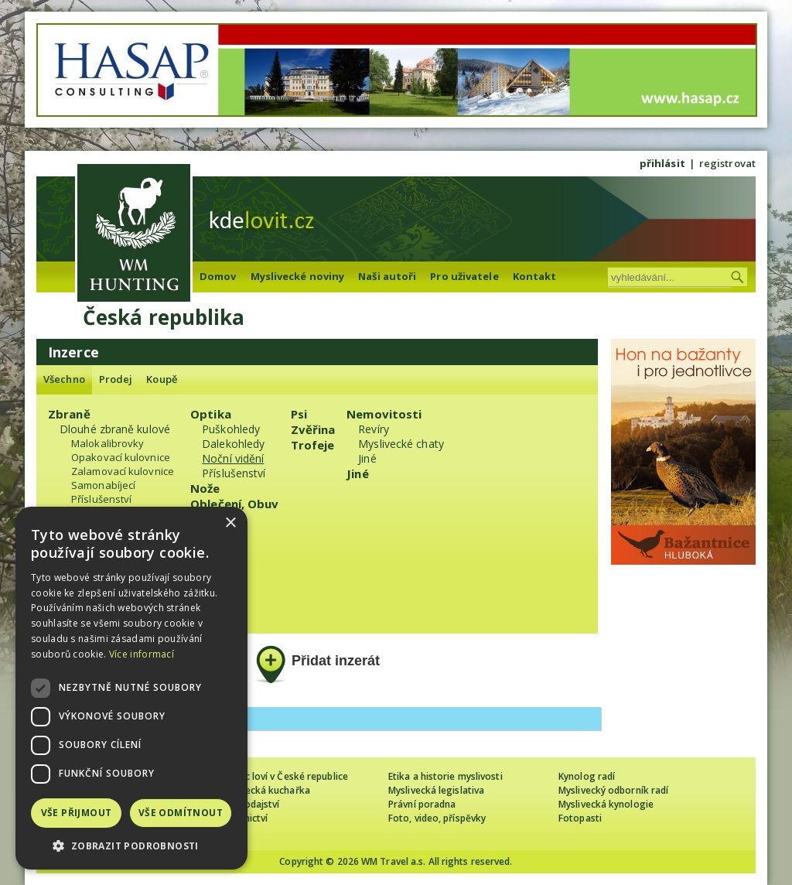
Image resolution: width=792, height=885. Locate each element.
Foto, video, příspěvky (437, 818)
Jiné (367, 458)
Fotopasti (580, 818)
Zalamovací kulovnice (122, 471)
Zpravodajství (248, 804)
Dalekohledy (233, 443)
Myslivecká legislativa (436, 790)
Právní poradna (422, 804)
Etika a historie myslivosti (445, 776)
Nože (205, 488)
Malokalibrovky (107, 443)
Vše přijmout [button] (76, 812)
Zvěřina (313, 429)
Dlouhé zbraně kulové (115, 429)
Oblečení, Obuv (234, 503)
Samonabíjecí (103, 485)
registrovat (727, 163)
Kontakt (535, 276)
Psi (299, 414)
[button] (131, 846)
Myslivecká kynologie (606, 804)
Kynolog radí (586, 776)
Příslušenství (101, 499)
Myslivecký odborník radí (613, 790)
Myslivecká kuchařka (264, 790)
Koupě (161, 379)
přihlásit (662, 163)
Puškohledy (231, 429)
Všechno (64, 379)
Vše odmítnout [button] (180, 812)
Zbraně (69, 414)
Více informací (141, 654)
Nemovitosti (384, 414)
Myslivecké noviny (298, 276)
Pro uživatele (464, 276)
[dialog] (131, 688)
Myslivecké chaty (401, 443)
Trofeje (313, 445)
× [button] (230, 523)
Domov (218, 276)
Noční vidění (233, 458)
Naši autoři (387, 276)
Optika (210, 414)
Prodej (116, 379)
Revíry (373, 429)
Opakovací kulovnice (120, 457)
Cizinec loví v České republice (283, 776)
